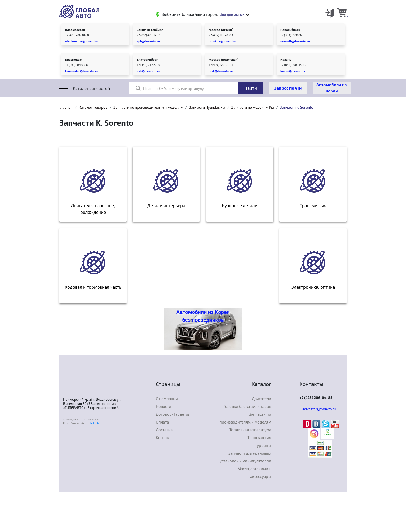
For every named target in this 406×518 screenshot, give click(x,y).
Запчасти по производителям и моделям (148, 107)
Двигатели (261, 398)
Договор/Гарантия (173, 414)
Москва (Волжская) (223, 59)
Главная (66, 107)
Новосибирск (290, 29)
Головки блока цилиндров (247, 406)
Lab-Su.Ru (94, 423)
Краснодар (73, 59)
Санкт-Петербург (150, 29)
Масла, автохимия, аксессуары (254, 472)
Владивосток (75, 29)
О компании (167, 398)
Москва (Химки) (221, 29)
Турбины (263, 445)
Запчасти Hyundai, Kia (207, 107)
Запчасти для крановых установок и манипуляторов (245, 457)
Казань (285, 59)
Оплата (162, 422)
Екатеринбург (147, 59)
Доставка (164, 429)
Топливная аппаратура (250, 429)
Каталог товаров (93, 107)
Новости (163, 406)
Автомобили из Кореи (331, 87)
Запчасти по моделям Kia (252, 107)
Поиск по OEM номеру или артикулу (170, 88)
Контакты (164, 437)
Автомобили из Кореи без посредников (203, 316)
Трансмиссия (259, 437)
